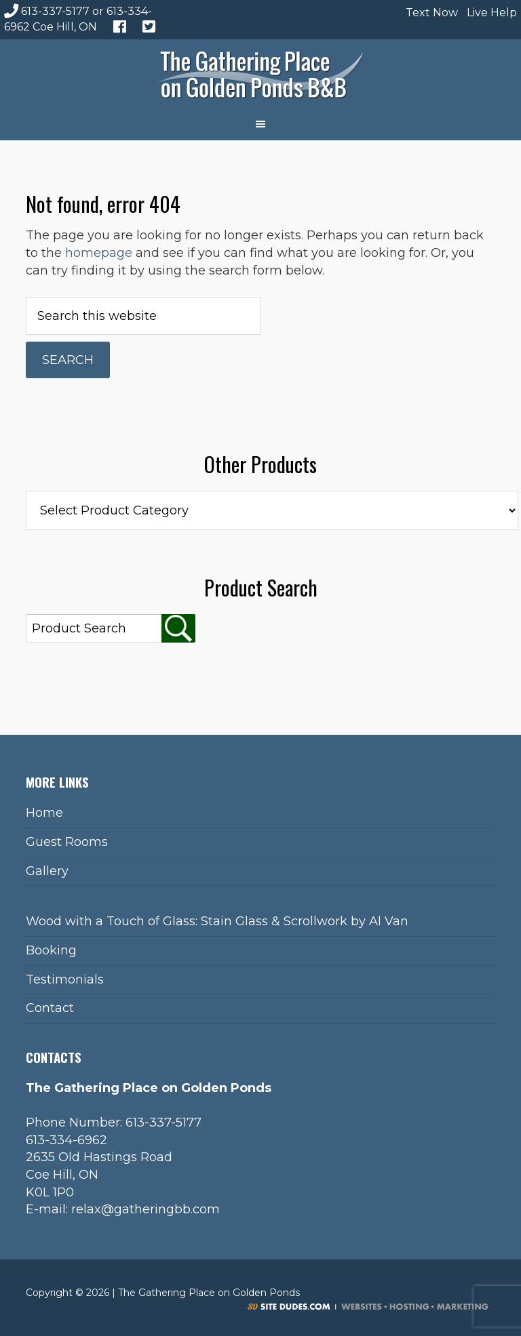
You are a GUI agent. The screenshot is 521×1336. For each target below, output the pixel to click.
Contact (50, 1007)
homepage (98, 252)
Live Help (490, 12)
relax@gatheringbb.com (145, 1209)
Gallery (47, 871)
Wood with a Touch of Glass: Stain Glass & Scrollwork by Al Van (217, 921)
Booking (51, 950)
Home (44, 812)
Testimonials (65, 979)
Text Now (430, 12)
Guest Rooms (67, 841)
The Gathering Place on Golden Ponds (260, 73)
